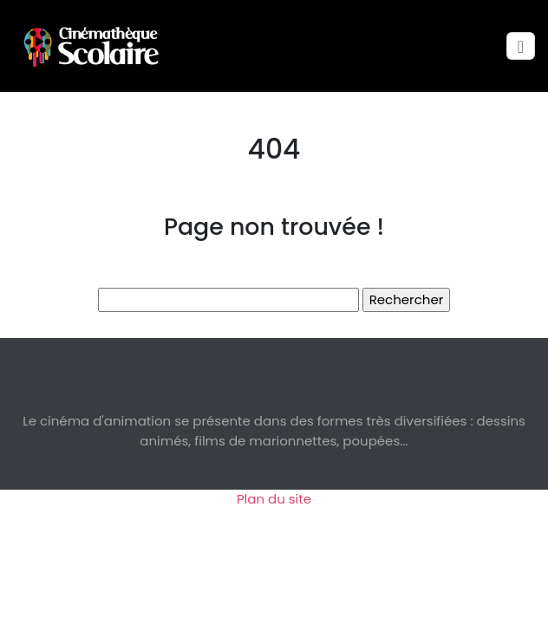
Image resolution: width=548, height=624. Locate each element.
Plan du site (274, 499)
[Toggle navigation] (520, 46)
